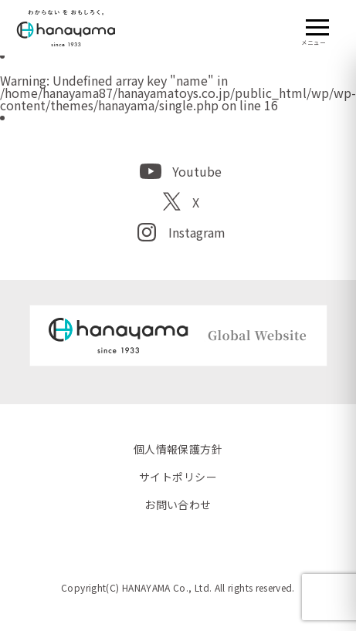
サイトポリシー (178, 476)
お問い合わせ (178, 504)
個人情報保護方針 (178, 449)
